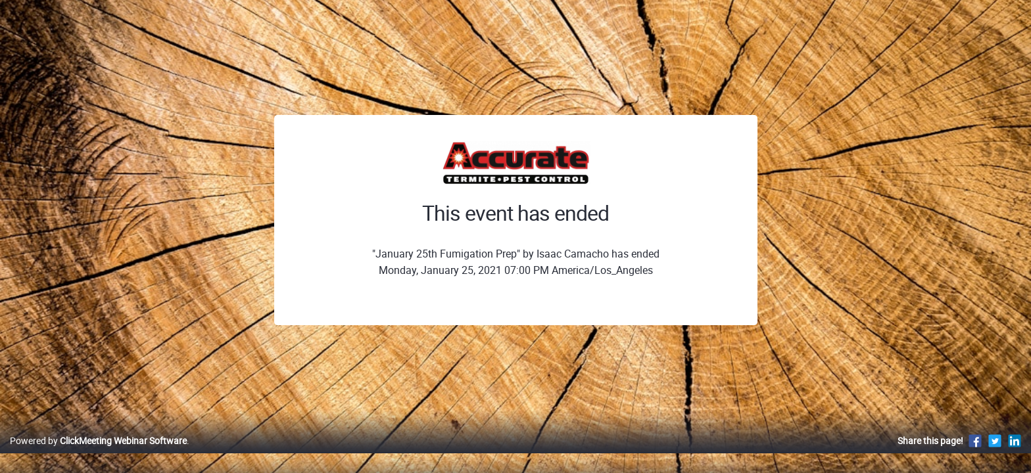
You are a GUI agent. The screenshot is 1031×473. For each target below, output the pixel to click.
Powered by (98, 454)
